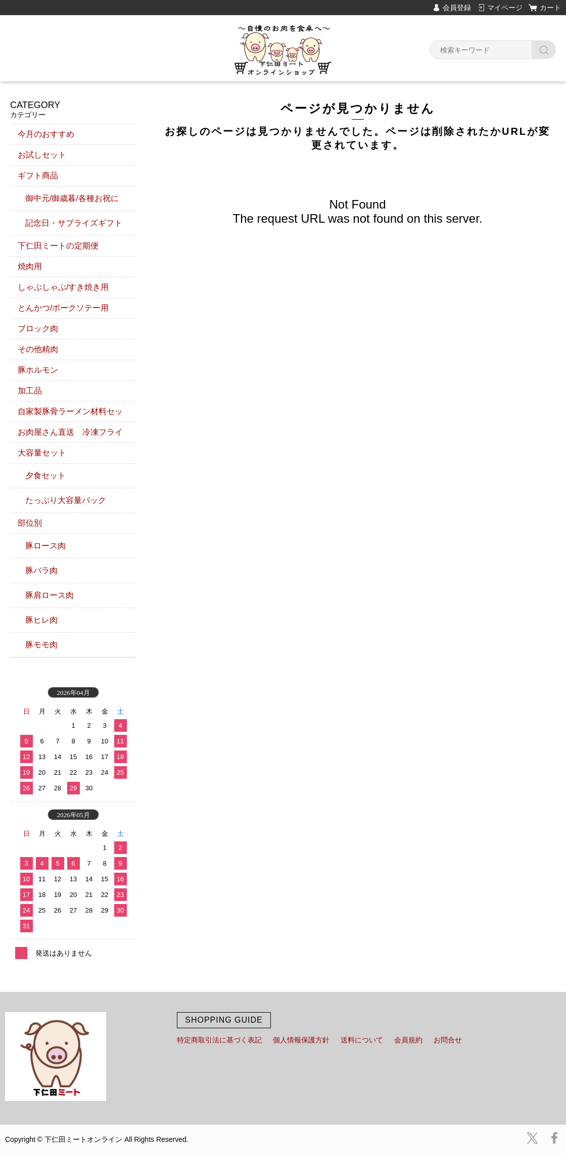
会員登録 (457, 8)
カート (550, 8)
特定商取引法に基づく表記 (219, 1040)
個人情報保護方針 (301, 1040)
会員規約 (408, 1040)
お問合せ (448, 1040)
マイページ (505, 8)
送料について (362, 1040)
